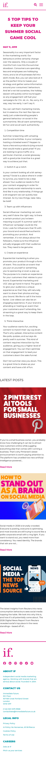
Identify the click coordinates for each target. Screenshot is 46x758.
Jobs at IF (7, 747)
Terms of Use (8, 735)
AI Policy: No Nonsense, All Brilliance (19, 727)
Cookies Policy (9, 731)
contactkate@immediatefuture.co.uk (19, 711)
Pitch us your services (12, 750)
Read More (6, 467)
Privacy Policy (9, 723)
